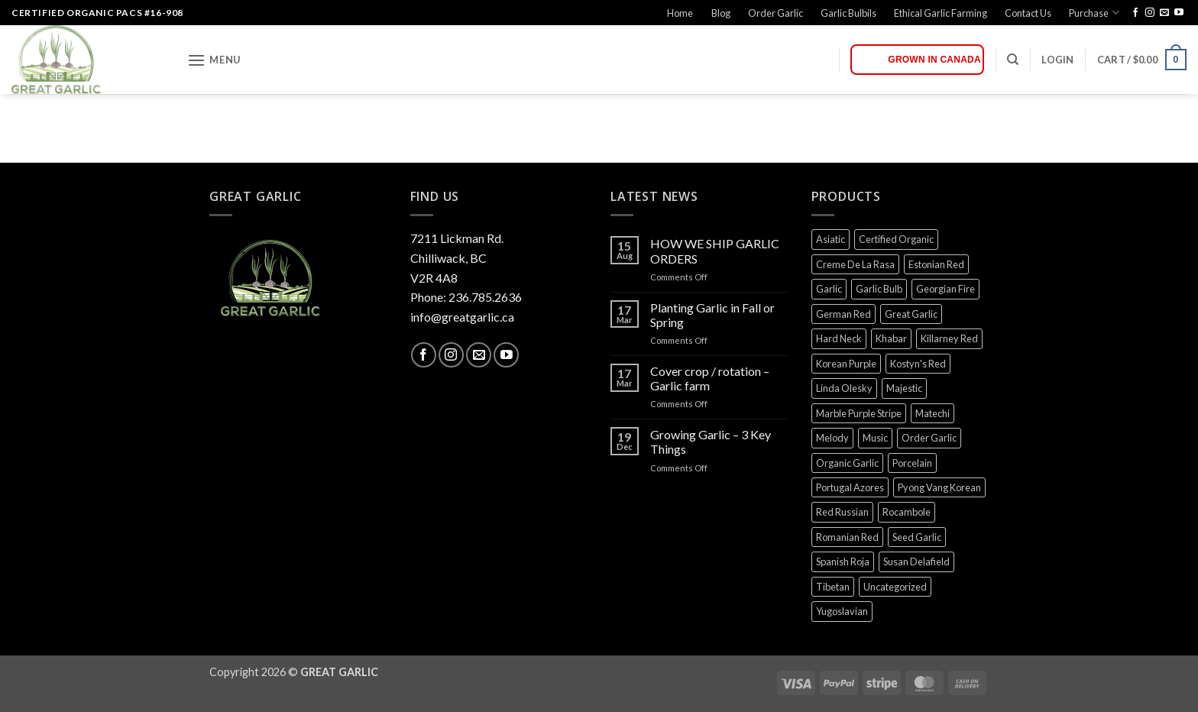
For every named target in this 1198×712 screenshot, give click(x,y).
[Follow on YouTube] (1178, 13)
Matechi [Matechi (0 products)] (932, 413)
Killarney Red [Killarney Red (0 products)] (949, 338)
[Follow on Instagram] (1149, 13)
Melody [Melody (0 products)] (832, 438)
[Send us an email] (1164, 13)
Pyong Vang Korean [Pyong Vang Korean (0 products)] (939, 487)
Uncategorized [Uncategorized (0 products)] (895, 587)
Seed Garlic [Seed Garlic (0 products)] (916, 537)
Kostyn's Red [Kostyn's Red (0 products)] (918, 364)
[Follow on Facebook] (1135, 13)
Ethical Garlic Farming (940, 13)
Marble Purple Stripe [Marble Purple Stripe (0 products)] (859, 413)
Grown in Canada (934, 59)
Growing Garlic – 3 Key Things (710, 441)
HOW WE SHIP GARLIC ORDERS (714, 250)
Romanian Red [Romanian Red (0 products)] (847, 537)
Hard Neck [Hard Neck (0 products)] (839, 338)
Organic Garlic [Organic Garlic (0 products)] (847, 463)
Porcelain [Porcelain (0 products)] (912, 463)
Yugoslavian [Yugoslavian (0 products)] (842, 611)
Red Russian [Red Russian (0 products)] (842, 512)
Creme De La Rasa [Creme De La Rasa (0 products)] (855, 264)
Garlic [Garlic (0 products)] (829, 289)
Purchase (1094, 12)
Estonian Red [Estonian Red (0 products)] (936, 264)
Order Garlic (775, 13)
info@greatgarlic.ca (462, 316)
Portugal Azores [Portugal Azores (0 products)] (850, 487)
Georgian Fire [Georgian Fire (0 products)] (945, 289)
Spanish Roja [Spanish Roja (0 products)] (842, 561)
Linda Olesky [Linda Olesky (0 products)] (844, 388)
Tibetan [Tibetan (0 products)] (833, 587)
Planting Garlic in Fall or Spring (712, 314)
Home (680, 13)
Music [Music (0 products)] (875, 438)
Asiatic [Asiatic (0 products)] (830, 239)
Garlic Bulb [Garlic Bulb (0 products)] (879, 289)
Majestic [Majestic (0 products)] (904, 388)
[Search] (1012, 59)
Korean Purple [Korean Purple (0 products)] (846, 364)
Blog (720, 13)
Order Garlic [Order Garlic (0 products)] (929, 438)
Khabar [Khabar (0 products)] (891, 338)
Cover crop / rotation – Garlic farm (709, 378)
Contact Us (1028, 13)
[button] (214, 60)
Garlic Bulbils (848, 13)
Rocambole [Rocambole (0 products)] (906, 512)
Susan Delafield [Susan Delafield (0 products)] (916, 561)
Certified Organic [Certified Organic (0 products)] (896, 239)
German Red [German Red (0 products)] (843, 314)
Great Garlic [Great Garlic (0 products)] (911, 314)
